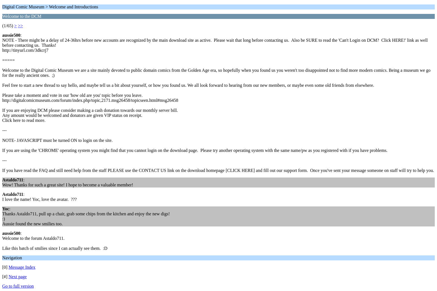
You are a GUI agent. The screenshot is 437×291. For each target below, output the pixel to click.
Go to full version (18, 286)
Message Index (22, 267)
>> (20, 25)
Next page (18, 276)
